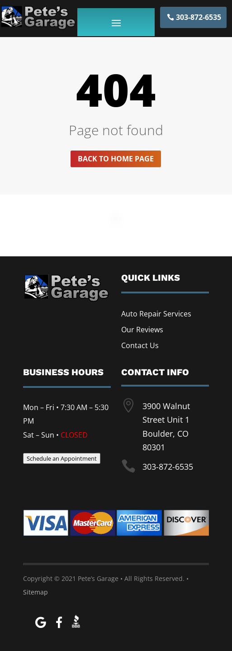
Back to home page (116, 159)
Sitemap (35, 592)
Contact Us (140, 345)
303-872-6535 (198, 17)
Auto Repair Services (156, 314)
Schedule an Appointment (62, 458)
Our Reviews (142, 330)
